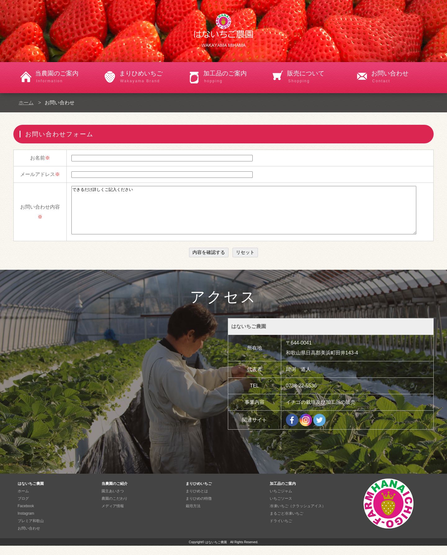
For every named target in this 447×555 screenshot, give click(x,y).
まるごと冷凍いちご (286, 523)
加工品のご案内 (234, 77)
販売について (318, 77)
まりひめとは (197, 500)
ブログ (23, 508)
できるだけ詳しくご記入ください (243, 215)
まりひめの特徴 (199, 508)
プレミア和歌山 (31, 530)
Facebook (26, 515)
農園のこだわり (115, 508)
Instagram (26, 523)
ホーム (26, 102)
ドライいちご (281, 530)
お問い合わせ (402, 77)
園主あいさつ (113, 500)
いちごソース (281, 508)
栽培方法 (193, 515)
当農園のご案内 (66, 77)
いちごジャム (281, 500)
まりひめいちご (150, 77)
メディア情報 (113, 515)
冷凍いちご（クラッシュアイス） (298, 515)
